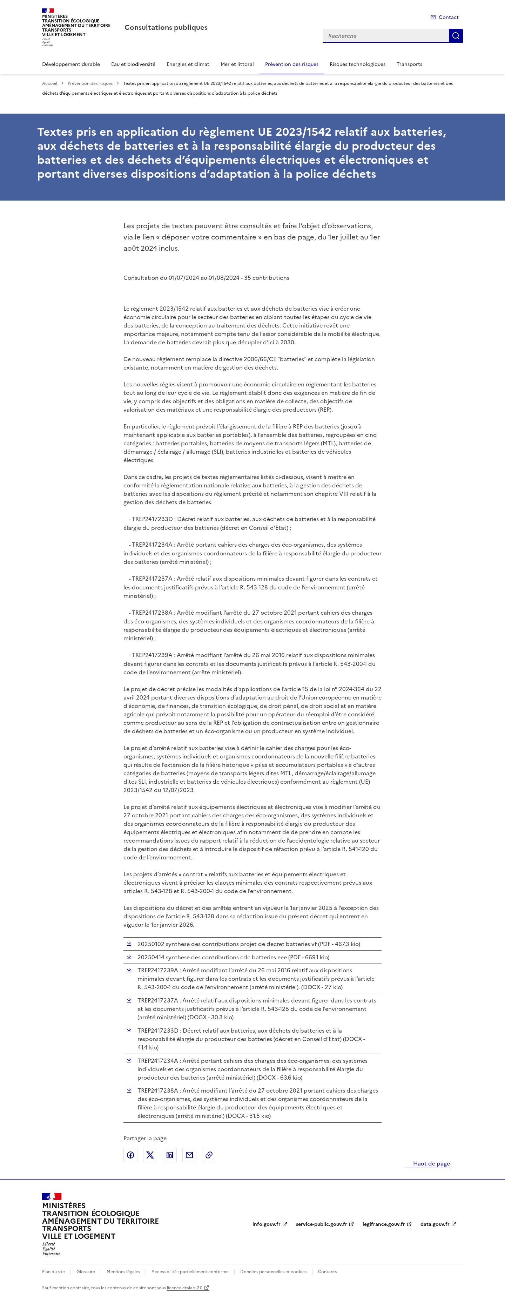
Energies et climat (188, 64)
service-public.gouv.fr (321, 1224)
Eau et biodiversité (133, 64)
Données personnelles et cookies (273, 1272)
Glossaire (85, 1272)
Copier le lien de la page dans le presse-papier (209, 1155)
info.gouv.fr (266, 1224)
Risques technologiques (357, 64)
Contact (449, 17)
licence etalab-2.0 (184, 1288)
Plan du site (53, 1272)
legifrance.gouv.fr (384, 1224)
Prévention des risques (291, 64)
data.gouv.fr (435, 1224)
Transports (409, 64)
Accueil (49, 83)
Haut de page (431, 1163)
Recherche (456, 36)
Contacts (327, 1272)
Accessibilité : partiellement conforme (190, 1272)
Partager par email (189, 1155)
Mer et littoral (237, 64)
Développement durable (71, 64)
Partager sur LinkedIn (170, 1155)
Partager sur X (150, 1155)
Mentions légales (123, 1272)
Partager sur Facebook (130, 1155)
